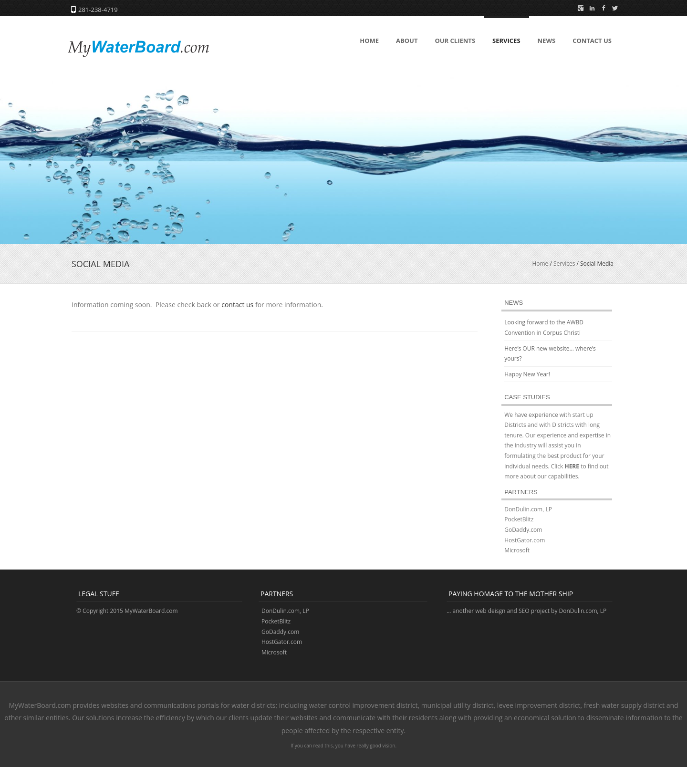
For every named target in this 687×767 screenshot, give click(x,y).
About (406, 40)
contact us (237, 304)
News (547, 40)
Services (506, 40)
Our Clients (455, 40)
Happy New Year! (527, 374)
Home (369, 40)
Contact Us (592, 40)
